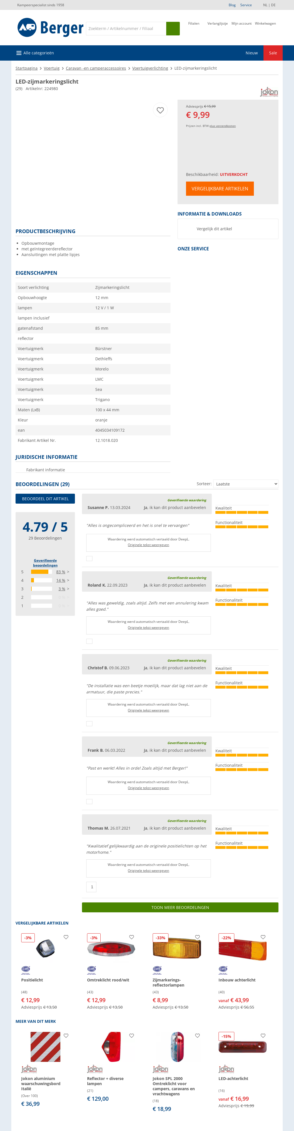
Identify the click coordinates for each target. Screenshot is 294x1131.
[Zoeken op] (173, 28)
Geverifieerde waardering (186, 500)
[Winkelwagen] (265, 28)
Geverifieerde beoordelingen (45, 563)
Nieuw (252, 53)
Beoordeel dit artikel (45, 498)
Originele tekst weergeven (148, 544)
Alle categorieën (38, 53)
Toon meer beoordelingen (180, 907)
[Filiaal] (193, 28)
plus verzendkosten (222, 126)
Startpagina (27, 68)
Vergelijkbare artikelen (220, 189)
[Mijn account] (242, 28)
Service (246, 5)
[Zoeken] (126, 28)
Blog (232, 5)
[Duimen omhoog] (89, 558)
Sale (273, 53)
